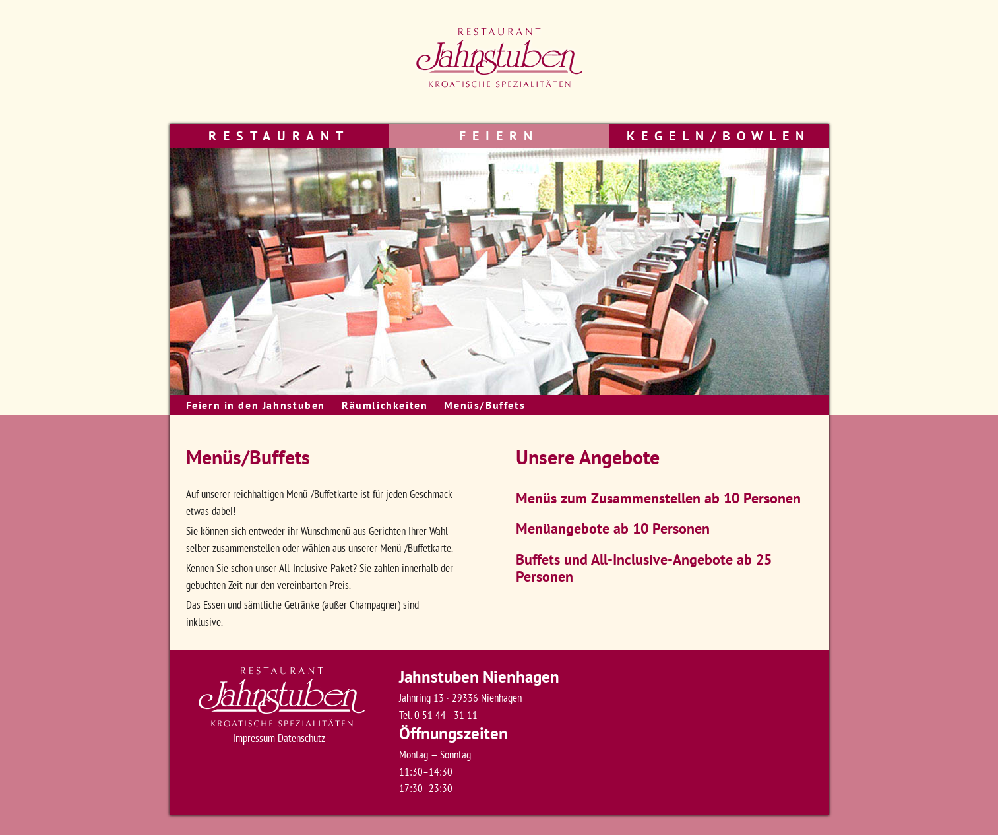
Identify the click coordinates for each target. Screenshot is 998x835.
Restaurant (279, 135)
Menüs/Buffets (484, 405)
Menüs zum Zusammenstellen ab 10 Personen (658, 498)
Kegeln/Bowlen (719, 135)
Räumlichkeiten (384, 405)
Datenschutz (301, 738)
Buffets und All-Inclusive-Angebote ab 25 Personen (644, 568)
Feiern (499, 135)
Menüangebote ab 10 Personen (613, 528)
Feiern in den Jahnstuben (255, 405)
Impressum (254, 738)
